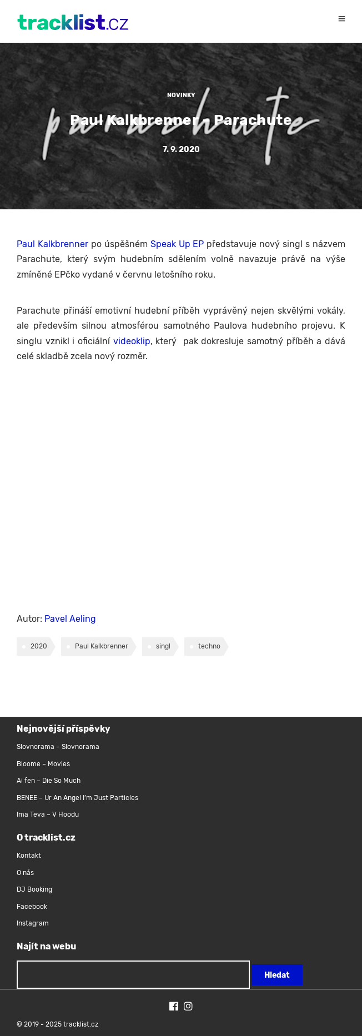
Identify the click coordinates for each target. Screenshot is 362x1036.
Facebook (32, 907)
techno (209, 646)
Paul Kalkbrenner (52, 244)
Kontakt (29, 855)
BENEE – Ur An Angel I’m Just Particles (78, 798)
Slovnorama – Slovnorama (58, 747)
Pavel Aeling (70, 618)
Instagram (33, 923)
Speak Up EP (177, 244)
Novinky (181, 95)
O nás (25, 873)
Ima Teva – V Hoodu (48, 814)
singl (163, 646)
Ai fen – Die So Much (49, 780)
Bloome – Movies (43, 764)
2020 (39, 646)
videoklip (131, 341)
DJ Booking (34, 889)
